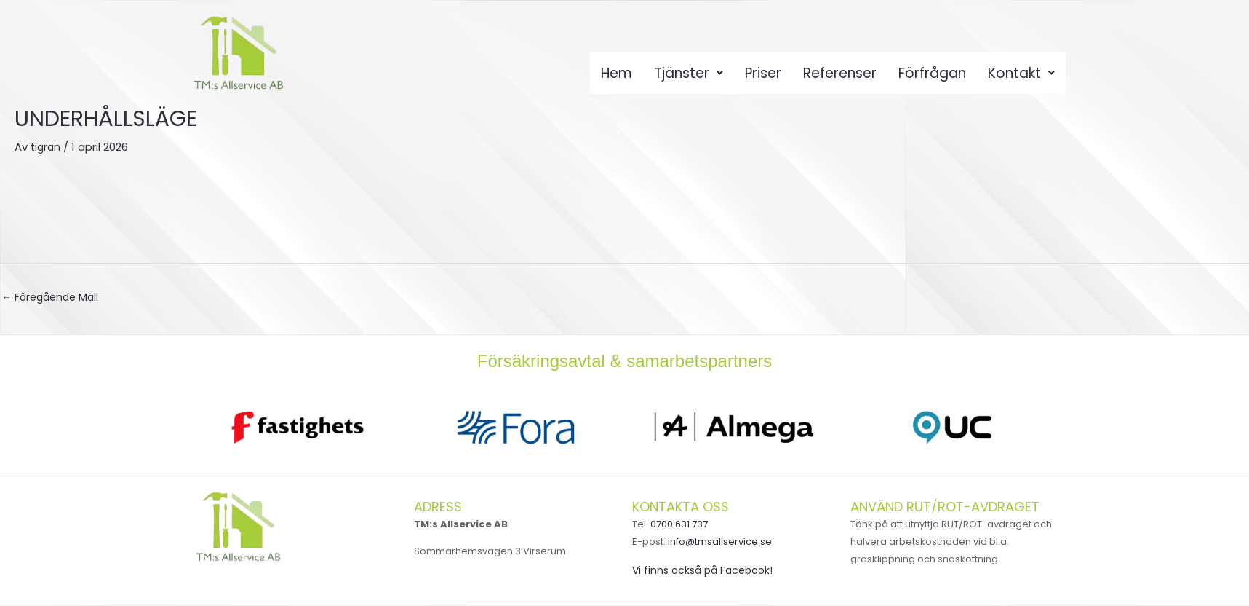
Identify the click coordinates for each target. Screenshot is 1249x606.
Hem (613, 77)
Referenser (840, 77)
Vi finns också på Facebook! (706, 571)
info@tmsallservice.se (720, 543)
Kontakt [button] (1024, 77)
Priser (762, 77)
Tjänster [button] (686, 77)
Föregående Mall (53, 298)
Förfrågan (934, 77)
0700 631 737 (679, 525)
